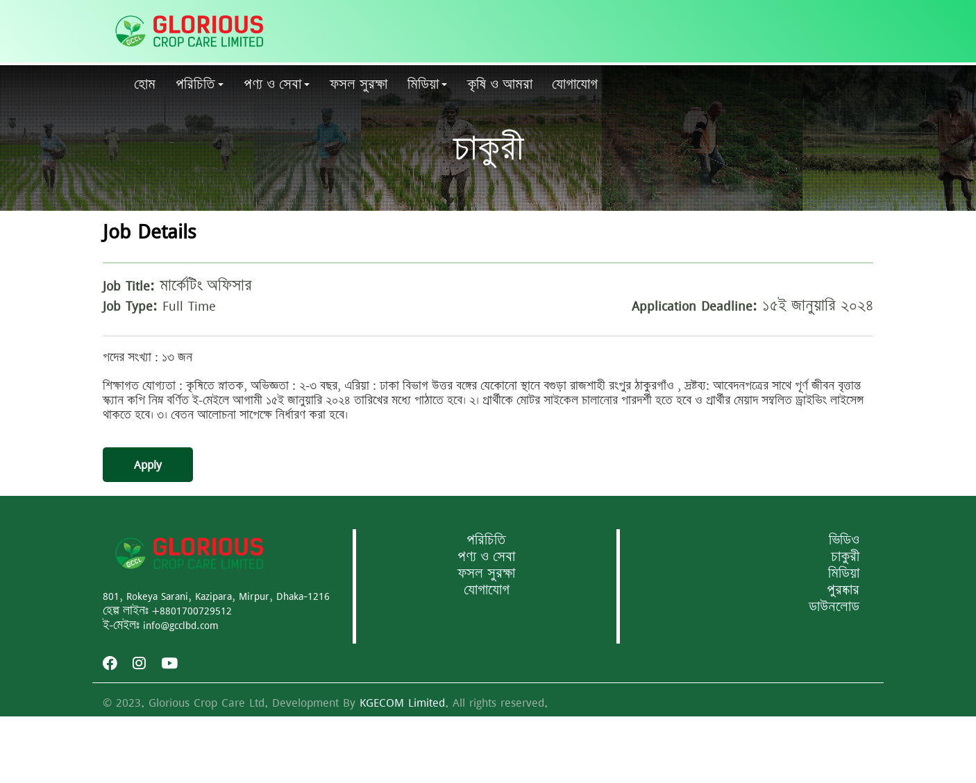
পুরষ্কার (843, 590)
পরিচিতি (486, 540)
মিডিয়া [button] (423, 84)
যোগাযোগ (575, 84)
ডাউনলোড (834, 607)
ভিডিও (844, 540)
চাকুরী (845, 557)
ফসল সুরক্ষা (486, 573)
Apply (148, 464)
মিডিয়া (843, 573)
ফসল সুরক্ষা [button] (358, 84)
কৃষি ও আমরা (499, 84)
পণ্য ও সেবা (486, 557)
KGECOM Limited (402, 702)
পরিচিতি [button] (195, 84)
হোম (144, 84)
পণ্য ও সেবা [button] (272, 84)
